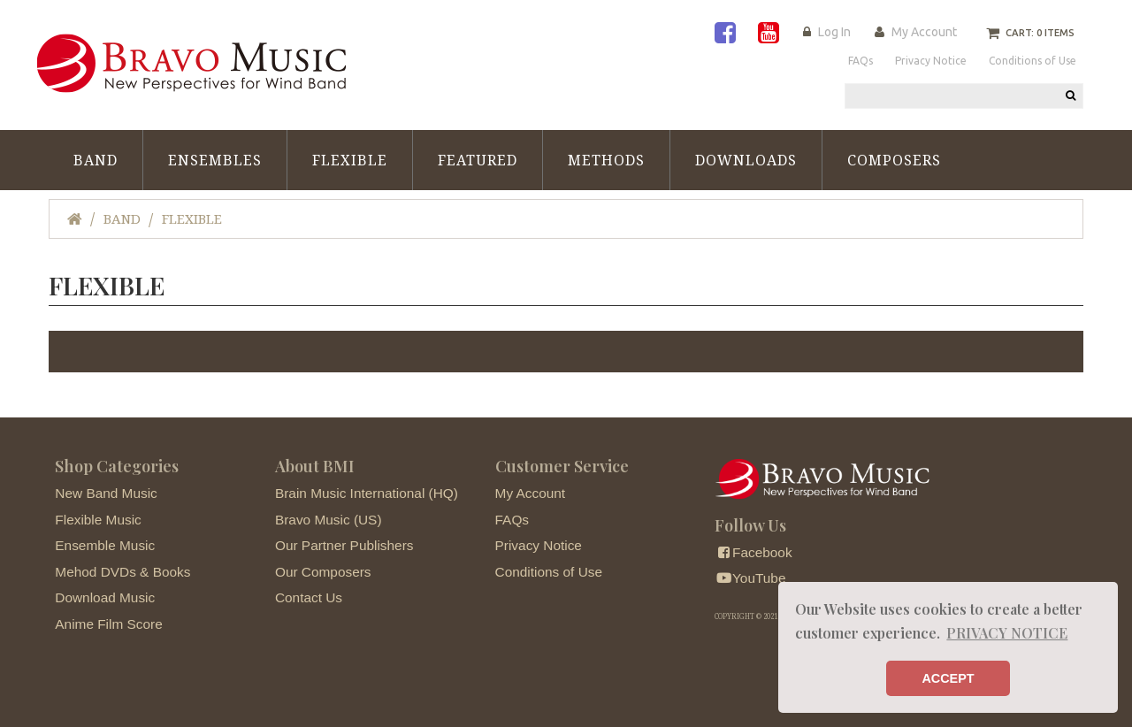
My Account (924, 32)
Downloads (746, 160)
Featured (477, 160)
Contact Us (308, 597)
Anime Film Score (108, 623)
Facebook (753, 552)
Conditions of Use (548, 571)
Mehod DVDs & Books (122, 571)
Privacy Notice (538, 545)
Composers (894, 160)
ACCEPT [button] (948, 678)
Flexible (349, 160)
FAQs (512, 519)
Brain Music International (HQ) (366, 493)
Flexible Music (98, 519)
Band (95, 160)
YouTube (750, 577)
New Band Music (106, 493)
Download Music (105, 597)
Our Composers (323, 571)
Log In (834, 32)
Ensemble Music (105, 545)
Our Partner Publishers (344, 545)
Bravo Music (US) (328, 519)
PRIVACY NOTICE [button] (1006, 633)
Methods (606, 160)
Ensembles (215, 160)
